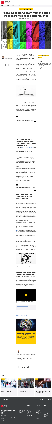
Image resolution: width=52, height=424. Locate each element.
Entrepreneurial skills (38, 412)
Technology (39, 57)
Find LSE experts (29, 412)
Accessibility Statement (47, 420)
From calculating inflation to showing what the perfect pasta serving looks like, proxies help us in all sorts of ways (44, 64)
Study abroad (20, 416)
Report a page (46, 415)
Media (48, 55)
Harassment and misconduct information (39, 418)
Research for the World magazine (11, 5)
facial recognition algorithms (20, 225)
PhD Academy (37, 411)
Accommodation (38, 408)
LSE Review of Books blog (20, 308)
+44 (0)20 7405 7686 (3, 415)
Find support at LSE (38, 417)
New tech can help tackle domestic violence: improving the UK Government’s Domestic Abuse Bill (43, 391)
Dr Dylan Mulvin (8, 56)
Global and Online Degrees (22, 410)
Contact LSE (45, 414)
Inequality (45, 55)
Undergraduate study (21, 408)
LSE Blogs (28, 408)
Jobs (45, 412)
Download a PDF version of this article (22, 315)
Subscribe (26, 341)
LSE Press (28, 410)
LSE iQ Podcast (29, 411)
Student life (32, 3)
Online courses (20, 412)
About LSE (45, 3)
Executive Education (21, 411)
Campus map (46, 413)
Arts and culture (40, 55)
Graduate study (20, 409)
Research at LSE (3, 5)
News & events (39, 3)
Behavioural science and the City (7, 390)
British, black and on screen (23, 390)
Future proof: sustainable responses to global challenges (30, 416)
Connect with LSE (6, 400)
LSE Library (37, 409)
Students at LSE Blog (38, 416)
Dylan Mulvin (23, 349)
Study (22, 3)
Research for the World (30, 409)
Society (19, 5)
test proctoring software (28, 225)
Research (27, 3)
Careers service (38, 410)
